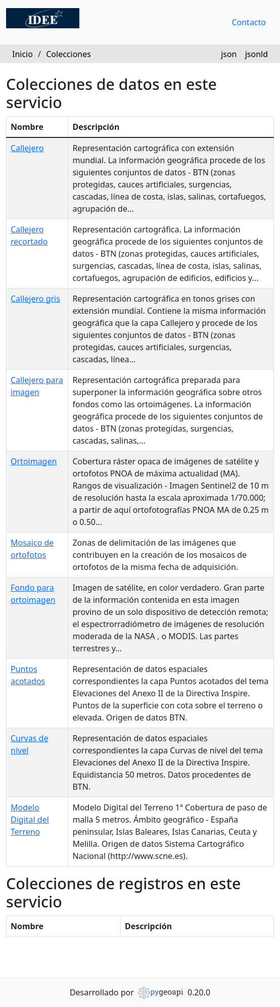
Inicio (22, 54)
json (229, 54)
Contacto (248, 22)
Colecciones (68, 54)
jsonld (256, 54)
